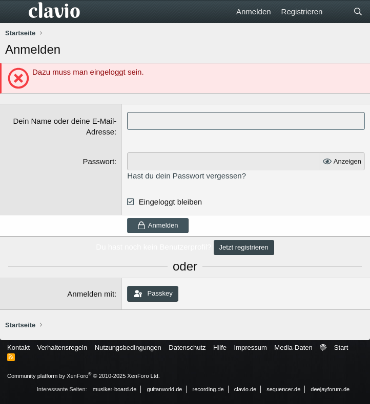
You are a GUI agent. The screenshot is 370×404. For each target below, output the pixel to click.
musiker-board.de (115, 389)
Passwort (98, 161)
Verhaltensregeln (62, 347)
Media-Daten (293, 347)
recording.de (208, 389)
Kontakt (18, 347)
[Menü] (14, 12)
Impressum (250, 347)
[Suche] (358, 11)
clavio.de (245, 389)
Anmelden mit (90, 293)
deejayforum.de (330, 389)
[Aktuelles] (337, 11)
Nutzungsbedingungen (128, 347)
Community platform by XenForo (83, 376)
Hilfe (220, 347)
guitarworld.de (164, 389)
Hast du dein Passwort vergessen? (186, 175)
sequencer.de (283, 389)
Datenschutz (187, 347)
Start (341, 347)
